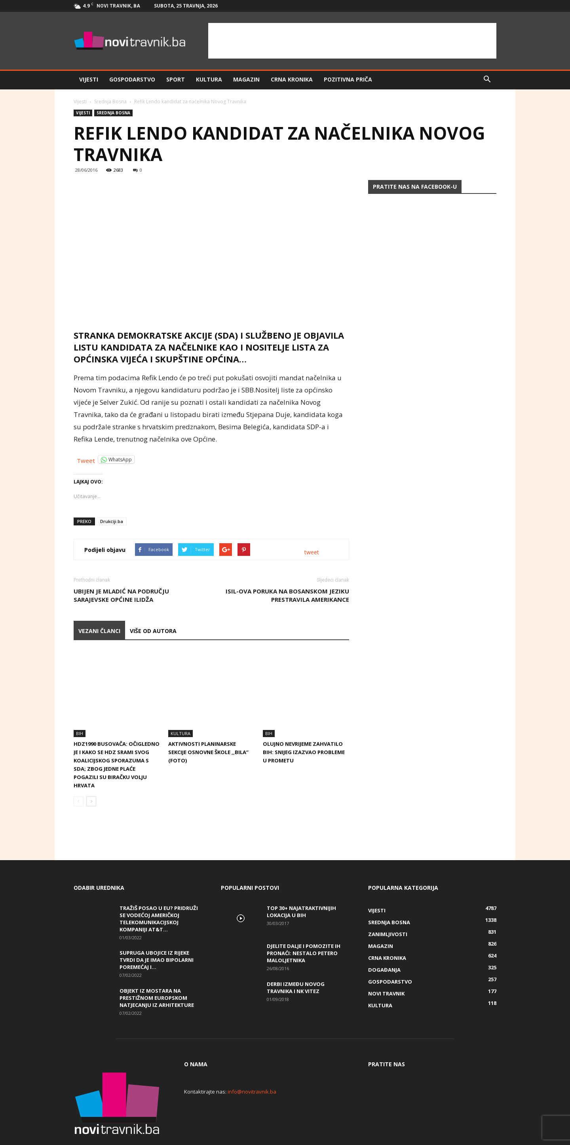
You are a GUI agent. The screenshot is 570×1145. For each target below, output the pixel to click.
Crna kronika (292, 79)
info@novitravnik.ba (252, 1064)
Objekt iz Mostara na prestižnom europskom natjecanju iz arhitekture (157, 971)
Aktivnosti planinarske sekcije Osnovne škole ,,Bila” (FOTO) (208, 725)
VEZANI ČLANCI (99, 631)
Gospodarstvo (132, 79)
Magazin (246, 79)
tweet (311, 552)
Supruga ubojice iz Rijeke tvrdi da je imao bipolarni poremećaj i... (157, 933)
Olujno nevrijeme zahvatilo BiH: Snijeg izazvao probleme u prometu (304, 725)
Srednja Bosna (110, 101)
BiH (79, 706)
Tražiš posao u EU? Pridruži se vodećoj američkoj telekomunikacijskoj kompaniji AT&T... (159, 892)
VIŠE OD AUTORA (153, 631)
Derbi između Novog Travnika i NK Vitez (296, 961)
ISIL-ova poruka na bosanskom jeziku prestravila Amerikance (287, 595)
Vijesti (88, 79)
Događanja (384, 942)
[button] (486, 79)
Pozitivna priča (348, 79)
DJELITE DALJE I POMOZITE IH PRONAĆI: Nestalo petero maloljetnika (303, 926)
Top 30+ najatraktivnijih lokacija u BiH (301, 885)
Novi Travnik (386, 966)
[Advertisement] (352, 41)
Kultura (209, 79)
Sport (175, 79)
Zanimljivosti (387, 907)
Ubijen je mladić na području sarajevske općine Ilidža (121, 595)
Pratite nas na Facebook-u (415, 186)
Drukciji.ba (111, 521)
